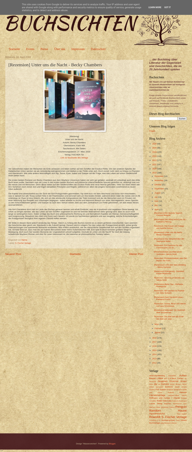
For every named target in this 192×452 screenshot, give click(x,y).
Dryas (151, 384)
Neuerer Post (13, 254)
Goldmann (178, 390)
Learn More (154, 7)
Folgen (152, 131)
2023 (154, 156)
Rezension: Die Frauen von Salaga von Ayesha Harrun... (169, 227)
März (156, 324)
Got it (167, 7)
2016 (154, 346)
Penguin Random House (168, 408)
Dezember (159, 176)
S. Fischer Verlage (23, 243)
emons (184, 387)
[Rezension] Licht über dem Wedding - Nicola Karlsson (170, 266)
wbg (162, 423)
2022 (154, 160)
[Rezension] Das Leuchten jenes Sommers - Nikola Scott (168, 253)
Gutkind (171, 392)
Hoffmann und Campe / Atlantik (164, 398)
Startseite (14, 49)
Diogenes (163, 381)
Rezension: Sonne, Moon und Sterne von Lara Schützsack (170, 304)
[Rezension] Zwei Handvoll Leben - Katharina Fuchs (169, 298)
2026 (154, 144)
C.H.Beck (172, 378)
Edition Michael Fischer (178, 384)
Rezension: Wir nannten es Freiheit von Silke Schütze (169, 292)
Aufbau (183, 375)
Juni (156, 201)
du (159, 384)
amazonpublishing (157, 375)
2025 (154, 148)
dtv (155, 384)
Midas (158, 407)
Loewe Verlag (155, 403)
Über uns (59, 49)
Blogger (112, 444)
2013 (154, 358)
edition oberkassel (156, 387)
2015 (154, 350)
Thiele (178, 420)
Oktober (158, 184)
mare (185, 404)
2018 (154, 338)
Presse (44, 49)
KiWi (159, 400)
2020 (154, 169)
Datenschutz (98, 49)
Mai (156, 205)
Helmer (184, 395)
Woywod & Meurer (170, 423)
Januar (157, 332)
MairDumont (177, 404)
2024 (154, 152)
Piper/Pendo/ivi (157, 413)
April (156, 209)
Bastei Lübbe (156, 378)
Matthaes (152, 407)
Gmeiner (169, 390)
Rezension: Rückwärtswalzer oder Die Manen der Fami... (170, 259)
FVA (157, 389)
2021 (154, 164)
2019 (154, 173)
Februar (158, 328)
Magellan (167, 404)
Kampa (184, 398)
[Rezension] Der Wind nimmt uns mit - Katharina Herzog (170, 220)
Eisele (177, 387)
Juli (156, 197)
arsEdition (172, 376)
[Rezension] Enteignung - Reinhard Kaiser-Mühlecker (169, 272)
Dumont (165, 384)
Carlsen (180, 378)
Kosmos (175, 401)
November (159, 180)
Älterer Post (136, 254)
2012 (154, 363)
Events (30, 49)
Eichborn (169, 387)
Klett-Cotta (167, 401)
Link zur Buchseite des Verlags (74, 158)
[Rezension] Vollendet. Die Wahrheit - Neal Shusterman (170, 311)
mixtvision (165, 407)
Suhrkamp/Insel (168, 420)
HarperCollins (173, 395)
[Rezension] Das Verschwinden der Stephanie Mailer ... (169, 240)
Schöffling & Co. (155, 420)
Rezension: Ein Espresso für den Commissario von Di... (168, 246)
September (159, 189)
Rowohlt (154, 417)
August (157, 193)
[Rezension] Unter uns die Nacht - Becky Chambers (168, 233)
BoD (165, 378)
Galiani (163, 389)
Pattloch (172, 407)
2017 (154, 342)
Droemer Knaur (178, 381)
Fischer (152, 390)
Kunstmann (183, 401)
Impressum (78, 49)
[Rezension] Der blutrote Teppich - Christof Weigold (168, 214)
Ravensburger (182, 414)
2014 (154, 354)
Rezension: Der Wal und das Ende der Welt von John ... (169, 317)
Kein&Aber (153, 401)
